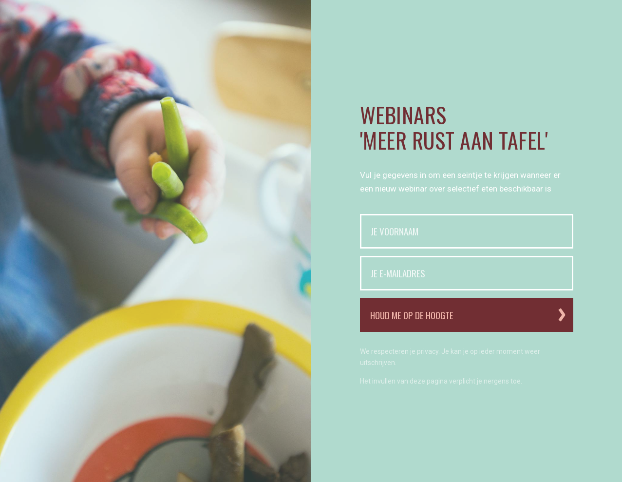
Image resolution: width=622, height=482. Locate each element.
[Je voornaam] (467, 231)
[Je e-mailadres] (467, 273)
